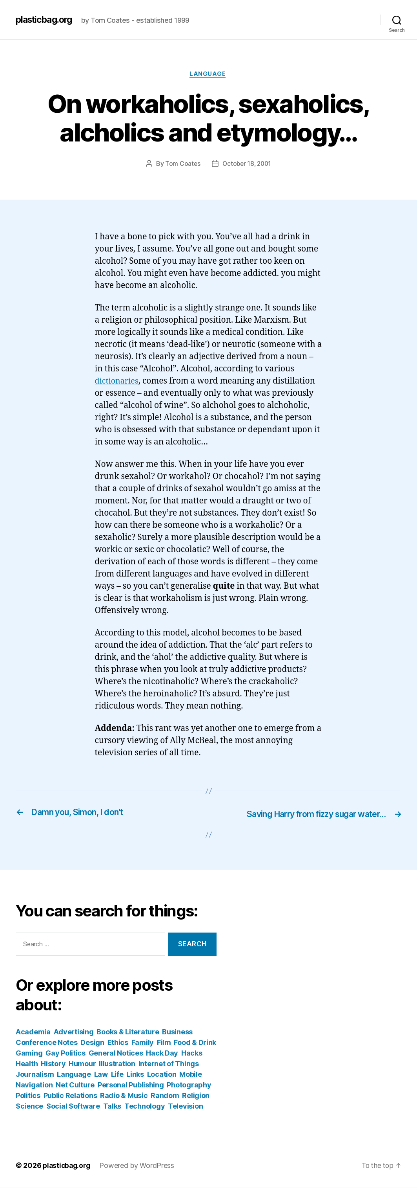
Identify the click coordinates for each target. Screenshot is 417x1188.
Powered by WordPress (139, 1166)
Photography (189, 1085)
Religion (195, 1096)
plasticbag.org (46, 19)
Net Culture (75, 1085)
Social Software (73, 1106)
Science (29, 1106)
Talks (112, 1106)
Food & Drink (195, 1043)
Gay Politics (66, 1053)
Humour (82, 1064)
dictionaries (118, 382)
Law (101, 1074)
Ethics (117, 1043)
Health (27, 1064)
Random (165, 1096)
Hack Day (162, 1053)
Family (142, 1043)
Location (162, 1074)
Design (92, 1043)
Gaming (29, 1053)
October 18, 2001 (247, 165)
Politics (28, 1096)
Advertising (74, 1032)
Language (208, 74)
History (53, 1064)
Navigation (34, 1085)
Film (164, 1043)
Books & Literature (128, 1032)
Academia (33, 1032)
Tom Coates (181, 165)
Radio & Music (124, 1096)
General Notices (116, 1053)
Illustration (117, 1064)
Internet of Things (168, 1064)
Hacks (191, 1053)
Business (177, 1032)
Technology (144, 1106)
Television (185, 1106)
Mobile (190, 1074)
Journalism (35, 1074)
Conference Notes (47, 1043)
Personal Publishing (131, 1085)
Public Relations (70, 1096)
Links (135, 1074)
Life (117, 1074)
